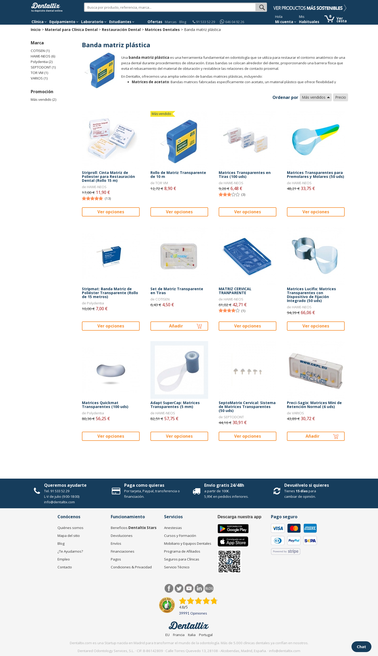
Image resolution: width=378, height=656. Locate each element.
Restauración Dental (121, 29)
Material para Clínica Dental (71, 29)
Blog (182, 21)
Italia (192, 634)
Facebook (169, 588)
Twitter (179, 588)
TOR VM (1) (39, 72)
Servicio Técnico (177, 567)
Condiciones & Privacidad (131, 567)
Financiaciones (122, 551)
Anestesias (173, 527)
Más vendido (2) (43, 99)
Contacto (64, 567)
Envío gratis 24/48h (224, 485)
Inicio (36, 29)
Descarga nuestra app (239, 517)
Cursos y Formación (180, 535)
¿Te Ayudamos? (70, 551)
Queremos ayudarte (65, 485)
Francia (179, 634)
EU (167, 634)
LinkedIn (199, 588)
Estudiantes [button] (121, 21)
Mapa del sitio (68, 535)
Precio (340, 97)
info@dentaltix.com (59, 502)
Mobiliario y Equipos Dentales (187, 543)
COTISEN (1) (40, 50)
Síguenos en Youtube (189, 588)
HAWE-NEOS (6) (43, 56)
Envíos (116, 543)
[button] (39, 21)
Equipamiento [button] (63, 21)
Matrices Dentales (162, 29)
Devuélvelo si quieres (306, 485)
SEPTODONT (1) (43, 67)
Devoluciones (122, 535)
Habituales (309, 21)
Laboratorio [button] (94, 21)
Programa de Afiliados (182, 551)
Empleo (63, 559)
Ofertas (155, 21)
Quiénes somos (70, 527)
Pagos (116, 559)
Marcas (171, 21)
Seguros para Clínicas (181, 559)
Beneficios (133, 527)
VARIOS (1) (39, 78)
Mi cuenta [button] (285, 21)
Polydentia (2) (42, 61)
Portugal (206, 634)
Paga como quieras (144, 485)
